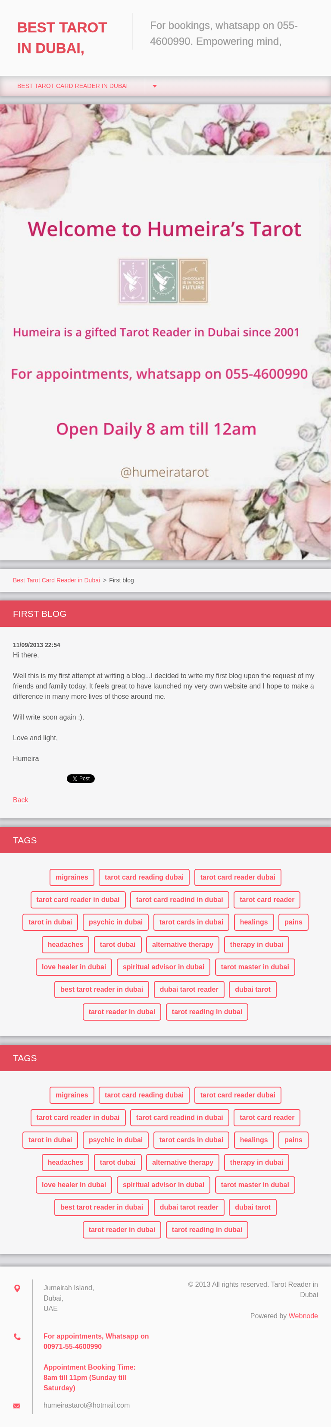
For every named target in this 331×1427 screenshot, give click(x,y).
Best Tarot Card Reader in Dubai (72, 85)
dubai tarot (253, 989)
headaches (66, 944)
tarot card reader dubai (237, 877)
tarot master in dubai (255, 967)
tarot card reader (267, 899)
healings (254, 922)
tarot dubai (118, 944)
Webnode (303, 1316)
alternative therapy (182, 944)
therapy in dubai (257, 944)
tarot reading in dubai (207, 1011)
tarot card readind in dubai (179, 899)
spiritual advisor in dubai (163, 967)
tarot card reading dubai (144, 877)
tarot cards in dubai (191, 922)
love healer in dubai (74, 967)
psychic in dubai (116, 922)
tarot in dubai (50, 922)
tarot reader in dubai (122, 1011)
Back (20, 800)
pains (293, 922)
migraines (72, 877)
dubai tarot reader (189, 989)
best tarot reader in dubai (101, 989)
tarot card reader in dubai (78, 899)
